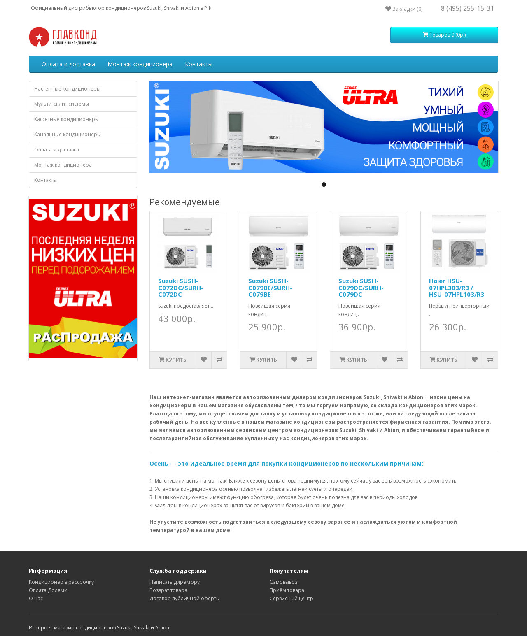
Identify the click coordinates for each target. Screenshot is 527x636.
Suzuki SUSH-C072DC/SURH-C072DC (180, 287)
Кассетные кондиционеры (66, 119)
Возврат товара (168, 590)
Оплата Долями (48, 590)
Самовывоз (283, 581)
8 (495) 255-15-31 (467, 8)
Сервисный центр (291, 598)
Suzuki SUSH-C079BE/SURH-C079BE (270, 287)
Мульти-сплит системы (61, 103)
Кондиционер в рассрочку (61, 581)
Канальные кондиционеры (67, 134)
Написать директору (174, 581)
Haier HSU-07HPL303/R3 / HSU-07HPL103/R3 (456, 287)
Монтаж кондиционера (140, 64)
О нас (36, 598)
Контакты (198, 64)
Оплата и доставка (68, 64)
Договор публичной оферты (184, 598)
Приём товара (287, 590)
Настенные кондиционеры (67, 88)
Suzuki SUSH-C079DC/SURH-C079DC (361, 287)
